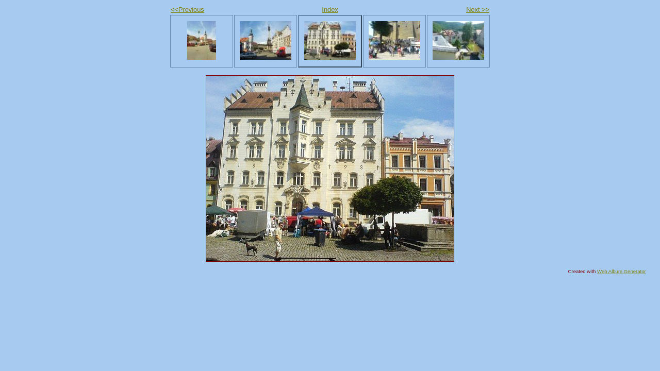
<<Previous (187, 9)
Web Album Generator (621, 271)
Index (330, 9)
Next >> (477, 9)
